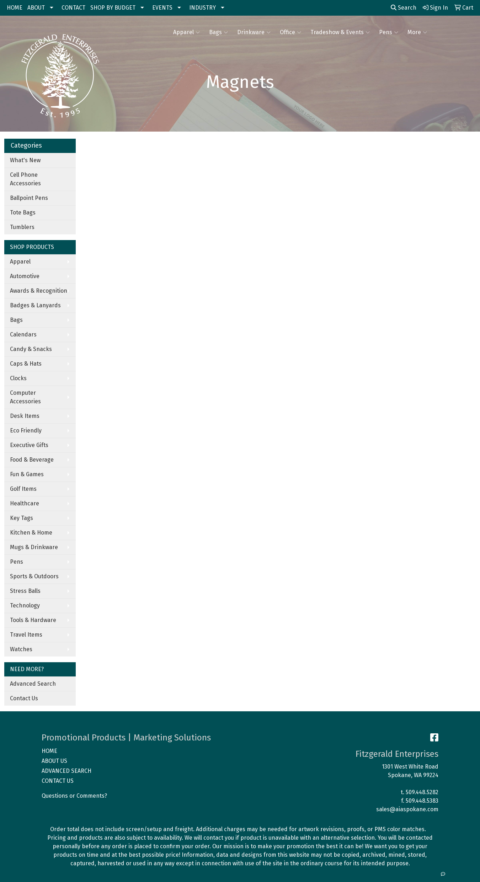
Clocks (18, 378)
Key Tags (21, 518)
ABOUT (36, 7)
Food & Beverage (32, 459)
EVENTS (162, 7)
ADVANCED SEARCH (66, 770)
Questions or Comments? (74, 795)
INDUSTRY (202, 7)
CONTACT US (58, 780)
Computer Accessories (25, 397)
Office (290, 32)
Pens (388, 32)
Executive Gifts (29, 445)
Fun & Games (27, 474)
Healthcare (24, 503)
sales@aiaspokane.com (407, 809)
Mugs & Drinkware (34, 547)
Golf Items (23, 488)
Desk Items (24, 416)
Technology (25, 605)
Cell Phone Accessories (25, 179)
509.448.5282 (422, 792)
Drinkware (254, 32)
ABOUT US (54, 761)
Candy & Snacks (31, 349)
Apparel (186, 32)
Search (403, 7)
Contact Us (24, 698)
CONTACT (73, 7)
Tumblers (22, 227)
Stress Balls (25, 591)
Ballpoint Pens (29, 198)
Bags (218, 32)
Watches (21, 649)
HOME (14, 7)
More (417, 32)
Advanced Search (33, 683)
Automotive (24, 276)
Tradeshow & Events (340, 32)
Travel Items (26, 634)
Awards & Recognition (38, 290)
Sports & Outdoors (34, 576)
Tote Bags (23, 212)
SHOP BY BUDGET (112, 7)
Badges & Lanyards (35, 305)
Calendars (23, 334)
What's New (25, 160)
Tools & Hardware (33, 620)
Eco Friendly (26, 430)
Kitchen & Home (31, 532)
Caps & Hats (26, 363)
